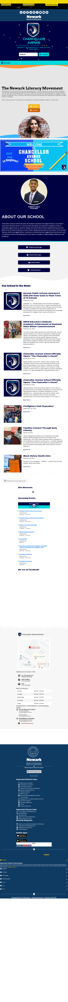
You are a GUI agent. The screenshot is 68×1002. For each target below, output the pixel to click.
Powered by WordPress (34, 891)
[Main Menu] (6, 63)
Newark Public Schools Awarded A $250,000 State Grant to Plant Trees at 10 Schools (42, 410)
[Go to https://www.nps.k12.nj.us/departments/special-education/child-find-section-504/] (19, 960)
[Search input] (28, 54)
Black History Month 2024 (37, 571)
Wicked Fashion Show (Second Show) (31, 633)
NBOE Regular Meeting (26, 647)
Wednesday (20, 812)
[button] (34, 221)
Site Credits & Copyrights (34, 890)
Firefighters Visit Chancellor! (38, 521)
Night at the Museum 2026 (28, 640)
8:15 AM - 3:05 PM (39, 806)
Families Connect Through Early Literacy (40, 544)
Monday (19, 806)
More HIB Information (27, 838)
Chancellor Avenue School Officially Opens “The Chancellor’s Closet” (42, 470)
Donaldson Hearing (25, 669)
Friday (19, 818)
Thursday (20, 815)
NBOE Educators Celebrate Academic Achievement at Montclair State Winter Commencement (42, 439)
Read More (27, 430)
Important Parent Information (11, 978)
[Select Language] (23, 7)
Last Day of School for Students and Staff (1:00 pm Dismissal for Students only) (33, 661)
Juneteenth (23, 654)
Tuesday (19, 809)
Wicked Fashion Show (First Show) (30, 626)
